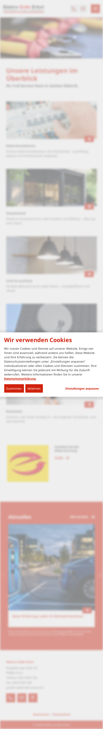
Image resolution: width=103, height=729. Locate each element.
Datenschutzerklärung (20, 379)
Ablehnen (34, 388)
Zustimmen (14, 388)
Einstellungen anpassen (82, 389)
